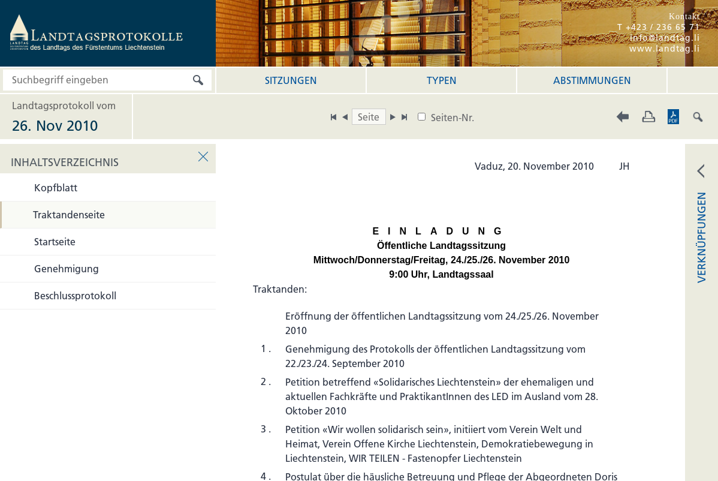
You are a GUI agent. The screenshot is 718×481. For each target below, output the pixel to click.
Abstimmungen (592, 80)
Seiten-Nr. (452, 118)
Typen (442, 80)
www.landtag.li (664, 48)
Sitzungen (291, 80)
